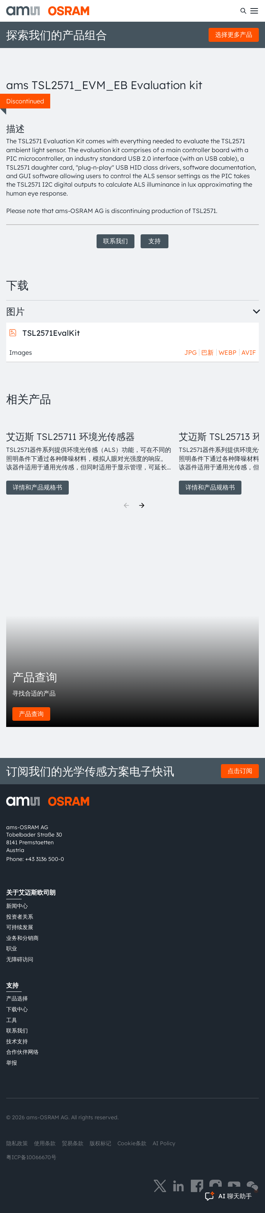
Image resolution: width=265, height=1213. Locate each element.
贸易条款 (72, 1143)
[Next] (141, 505)
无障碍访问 (19, 959)
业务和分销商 (22, 938)
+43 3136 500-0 (44, 859)
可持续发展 (19, 927)
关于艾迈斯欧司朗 (31, 892)
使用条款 (45, 1143)
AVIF (248, 352)
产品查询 (31, 714)
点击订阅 (240, 771)
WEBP (227, 352)
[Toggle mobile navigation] (254, 11)
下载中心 (17, 1009)
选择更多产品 (233, 34)
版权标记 (100, 1143)
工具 (11, 1020)
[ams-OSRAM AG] (47, 10)
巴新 (207, 352)
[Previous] (126, 505)
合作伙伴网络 (22, 1051)
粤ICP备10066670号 (31, 1157)
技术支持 (17, 1041)
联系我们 (115, 241)
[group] (89, 454)
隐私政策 (17, 1143)
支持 (154, 241)
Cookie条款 (131, 1143)
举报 (11, 1062)
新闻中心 (17, 905)
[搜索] (243, 11)
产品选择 (17, 998)
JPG (190, 352)
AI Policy (164, 1143)
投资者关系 (19, 916)
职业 (11, 948)
